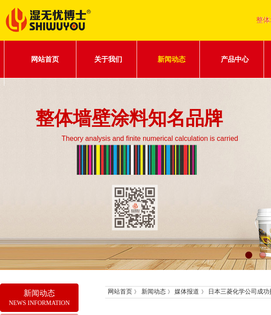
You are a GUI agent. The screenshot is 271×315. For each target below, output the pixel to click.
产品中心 (235, 59)
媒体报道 (187, 291)
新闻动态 (171, 59)
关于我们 (108, 59)
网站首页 (45, 59)
